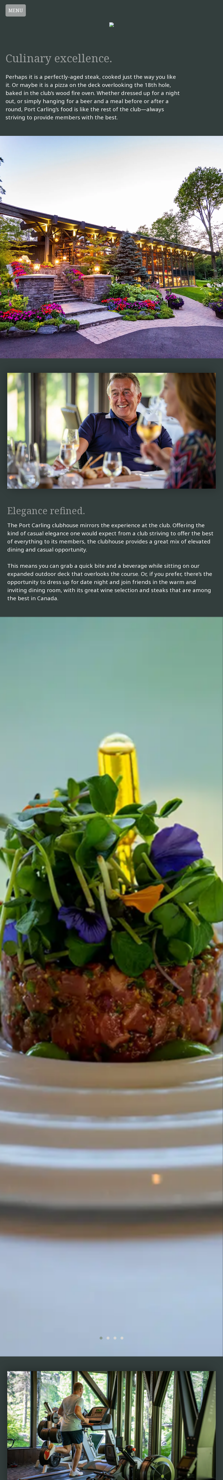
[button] (101, 1338)
